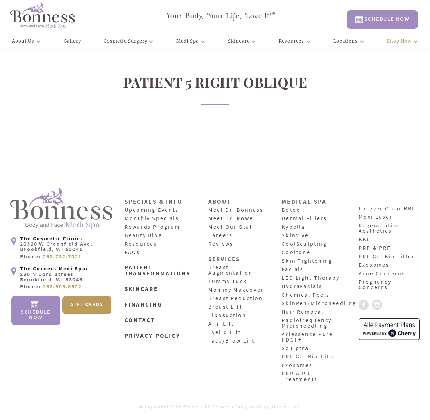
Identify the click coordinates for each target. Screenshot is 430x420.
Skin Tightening (307, 261)
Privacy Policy (152, 336)
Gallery (72, 41)
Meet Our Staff (231, 227)
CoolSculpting (304, 244)
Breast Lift (225, 307)
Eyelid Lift (224, 332)
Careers (220, 235)
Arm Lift (221, 324)
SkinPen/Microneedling (319, 303)
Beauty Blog (143, 235)
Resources (291, 41)
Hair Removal (303, 312)
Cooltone (296, 252)
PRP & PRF (375, 248)
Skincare (239, 41)
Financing (143, 305)
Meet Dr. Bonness (235, 210)
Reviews (220, 244)
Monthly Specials (152, 218)
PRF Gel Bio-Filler (310, 357)
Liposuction (227, 315)
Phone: (51, 256)
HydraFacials (302, 286)
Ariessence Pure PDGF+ (307, 337)
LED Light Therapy (311, 278)
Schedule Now (382, 19)
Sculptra (295, 348)
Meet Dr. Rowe (230, 218)
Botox (291, 210)
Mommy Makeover (236, 290)
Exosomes (297, 365)
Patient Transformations (158, 271)
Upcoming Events (152, 210)
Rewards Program (152, 227)
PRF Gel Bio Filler (387, 256)
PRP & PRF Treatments (300, 376)
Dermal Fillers (304, 218)
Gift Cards (86, 304)
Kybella (293, 227)
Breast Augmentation (230, 270)
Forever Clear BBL (387, 209)
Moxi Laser (376, 217)
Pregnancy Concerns (375, 285)
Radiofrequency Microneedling (307, 323)
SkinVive (295, 235)
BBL (364, 240)
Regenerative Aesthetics (379, 228)
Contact (140, 320)
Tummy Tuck (227, 281)
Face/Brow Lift (231, 341)
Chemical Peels (306, 295)
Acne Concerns (382, 273)
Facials (293, 269)
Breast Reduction (235, 298)
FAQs (132, 252)
